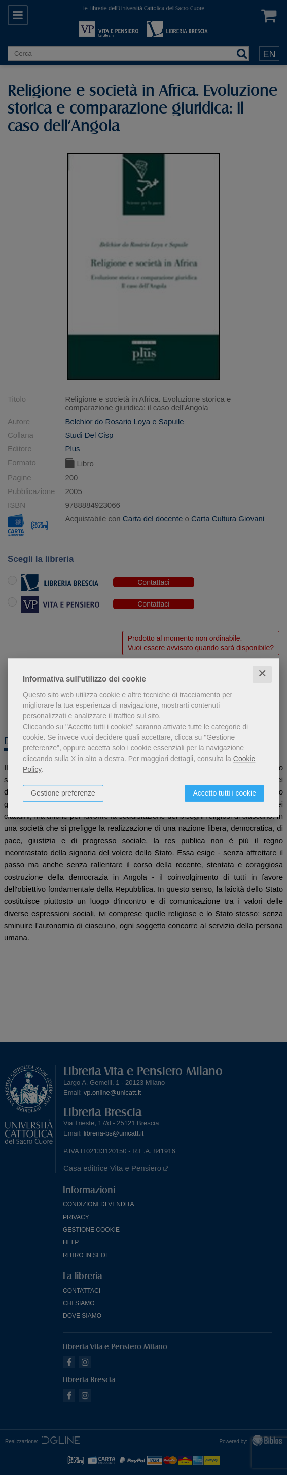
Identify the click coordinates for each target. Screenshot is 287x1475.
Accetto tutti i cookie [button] (224, 793)
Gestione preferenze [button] (63, 793)
